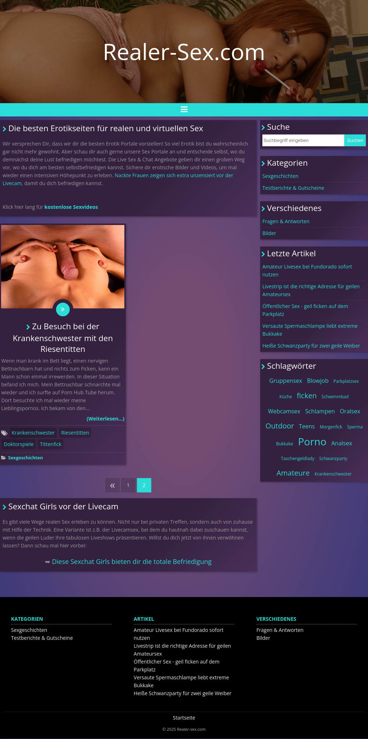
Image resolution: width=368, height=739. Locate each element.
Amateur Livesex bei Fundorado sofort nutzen (307, 270)
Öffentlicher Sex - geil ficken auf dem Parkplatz (305, 310)
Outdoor (280, 426)
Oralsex (350, 411)
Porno (312, 441)
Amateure (292, 473)
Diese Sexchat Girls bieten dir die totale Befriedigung (132, 561)
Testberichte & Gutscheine (293, 187)
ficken (307, 395)
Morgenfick (331, 427)
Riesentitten (75, 433)
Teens (307, 426)
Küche (286, 397)
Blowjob (317, 381)
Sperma (355, 427)
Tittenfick (50, 444)
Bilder (269, 233)
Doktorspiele (18, 444)
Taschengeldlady (297, 458)
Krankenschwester (33, 433)
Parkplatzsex (346, 381)
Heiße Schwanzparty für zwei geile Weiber (311, 345)
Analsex (341, 443)
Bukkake (284, 444)
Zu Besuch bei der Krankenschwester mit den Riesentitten (63, 338)
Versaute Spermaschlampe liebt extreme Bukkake (310, 329)
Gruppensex (285, 381)
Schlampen (320, 411)
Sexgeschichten (25, 458)
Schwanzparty (333, 458)
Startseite (184, 718)
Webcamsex (284, 411)
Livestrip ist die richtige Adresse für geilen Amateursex (311, 290)
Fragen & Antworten (285, 221)
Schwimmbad (335, 397)
